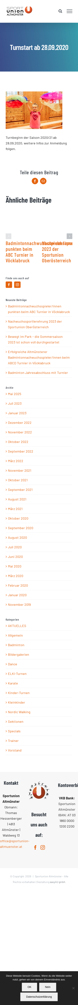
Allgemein (15, 635)
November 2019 (19, 604)
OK (29, 986)
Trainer (13, 741)
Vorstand (15, 750)
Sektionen (15, 721)
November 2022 (20, 432)
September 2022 (20, 451)
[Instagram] (17, 284)
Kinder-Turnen (19, 693)
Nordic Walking (19, 712)
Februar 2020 (18, 585)
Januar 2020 (17, 595)
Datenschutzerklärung (39, 996)
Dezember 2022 (20, 422)
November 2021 (19, 470)
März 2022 (15, 461)
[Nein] (73, 988)
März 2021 (15, 509)
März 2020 (15, 576)
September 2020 (20, 528)
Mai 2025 (14, 394)
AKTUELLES (17, 626)
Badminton (16, 645)
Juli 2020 (15, 547)
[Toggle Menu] (69, 11)
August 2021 (17, 499)
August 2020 (17, 537)
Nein (47, 986)
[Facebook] (9, 284)
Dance (12, 664)
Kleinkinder (16, 702)
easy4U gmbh (57, 882)
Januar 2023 (17, 413)
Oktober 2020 (18, 518)
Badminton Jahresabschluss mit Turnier (38, 372)
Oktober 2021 (18, 480)
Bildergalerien (18, 654)
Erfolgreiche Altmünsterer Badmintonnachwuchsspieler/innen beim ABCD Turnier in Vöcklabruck (39, 357)
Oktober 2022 (18, 442)
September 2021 (20, 489)
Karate (13, 683)
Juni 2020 (15, 557)
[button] (8, 236)
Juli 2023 (15, 403)
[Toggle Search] (60, 11)
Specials (14, 731)
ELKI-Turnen (17, 674)
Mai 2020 (14, 566)
